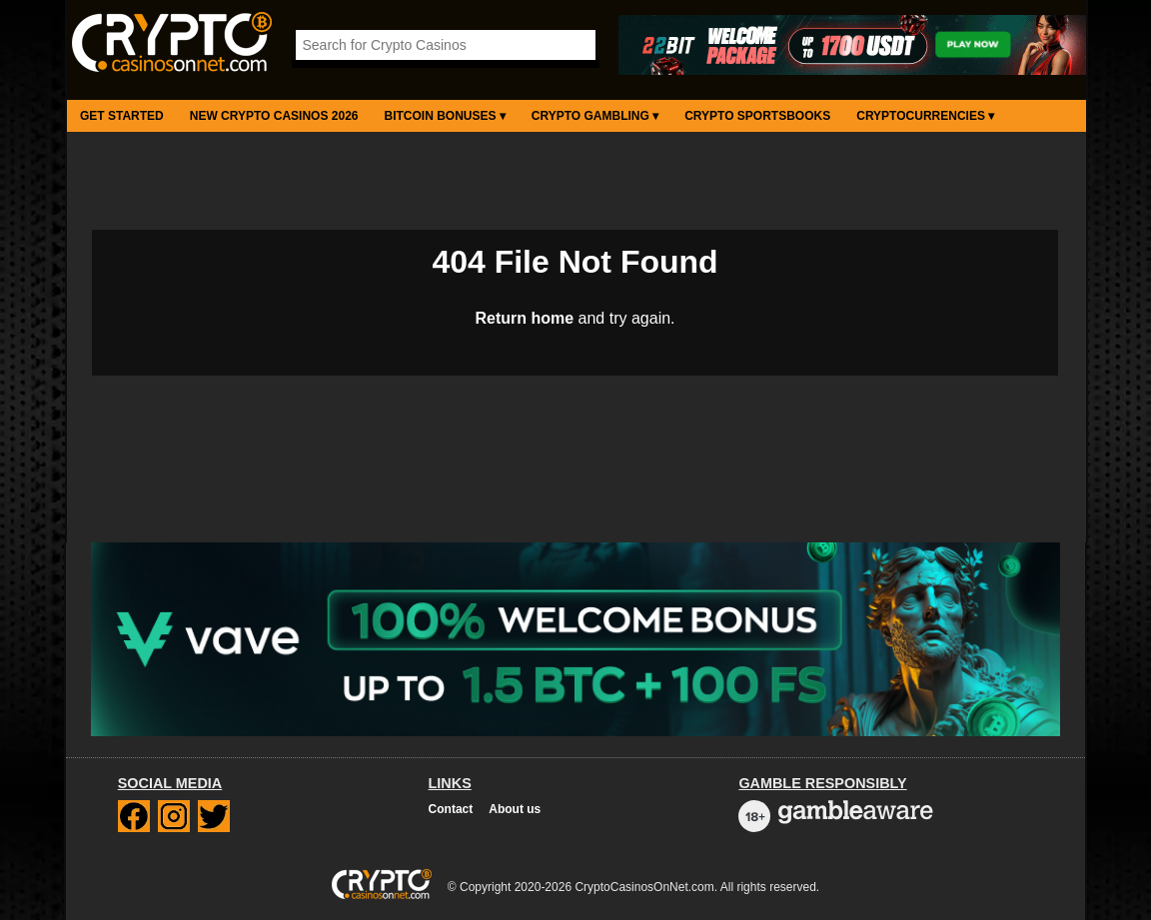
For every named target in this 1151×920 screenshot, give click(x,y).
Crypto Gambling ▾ (595, 116)
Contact (451, 809)
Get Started (122, 116)
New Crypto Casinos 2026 (274, 116)
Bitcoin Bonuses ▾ (445, 116)
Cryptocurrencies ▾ (925, 116)
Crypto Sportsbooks (757, 116)
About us (515, 809)
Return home (524, 318)
